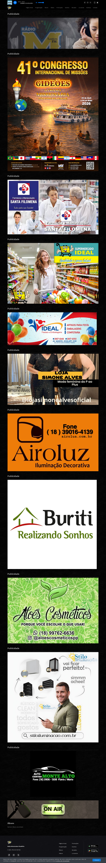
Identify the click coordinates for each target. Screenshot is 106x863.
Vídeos (52, 7)
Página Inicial (29, 7)
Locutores (81, 7)
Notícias (88, 7)
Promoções (59, 7)
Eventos (67, 7)
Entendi (97, 860)
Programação (38, 7)
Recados (74, 7)
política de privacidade (62, 861)
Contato (95, 7)
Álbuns (46, 7)
